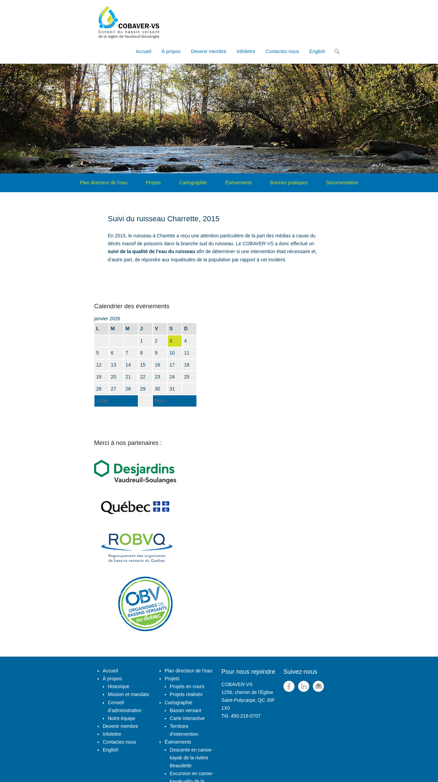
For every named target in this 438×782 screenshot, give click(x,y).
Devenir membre (208, 51)
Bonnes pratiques (289, 182)
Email (318, 686)
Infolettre (246, 51)
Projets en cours (187, 686)
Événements (238, 182)
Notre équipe (121, 718)
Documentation (342, 182)
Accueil (143, 51)
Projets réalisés (186, 694)
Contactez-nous (282, 51)
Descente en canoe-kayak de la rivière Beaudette (191, 757)
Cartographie (193, 182)
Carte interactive (187, 718)
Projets (153, 182)
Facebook (289, 686)
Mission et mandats (128, 694)
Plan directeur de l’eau (103, 182)
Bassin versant (185, 710)
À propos (171, 51)
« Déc (102, 401)
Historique (118, 686)
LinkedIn (303, 686)
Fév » (161, 401)
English (317, 51)
